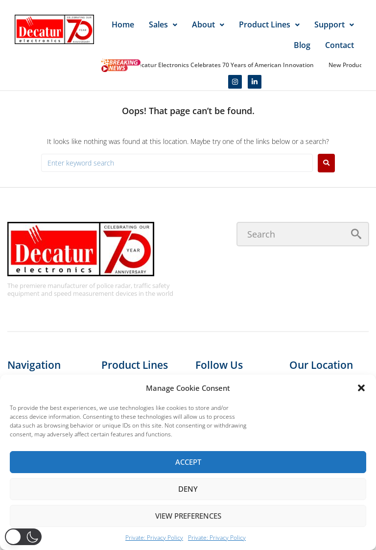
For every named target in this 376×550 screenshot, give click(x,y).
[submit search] (356, 234)
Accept (188, 462)
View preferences (188, 516)
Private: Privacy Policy (154, 537)
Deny (188, 489)
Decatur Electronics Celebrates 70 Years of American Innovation (226, 65)
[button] (361, 388)
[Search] (302, 234)
